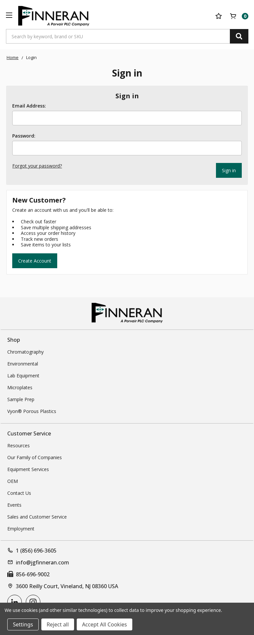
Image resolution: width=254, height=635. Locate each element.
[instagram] (33, 601)
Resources (18, 445)
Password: (23, 136)
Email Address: (29, 106)
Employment (20, 528)
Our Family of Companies (34, 457)
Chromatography (25, 351)
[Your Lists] (219, 16)
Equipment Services (28, 468)
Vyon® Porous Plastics (31, 410)
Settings (23, 624)
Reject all (58, 624)
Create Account (34, 260)
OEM (12, 480)
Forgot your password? (37, 166)
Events (14, 504)
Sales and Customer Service (37, 516)
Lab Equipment (23, 375)
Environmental (22, 363)
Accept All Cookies (104, 624)
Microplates (19, 387)
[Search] (239, 36)
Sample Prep (20, 399)
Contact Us (19, 492)
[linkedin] (14, 601)
